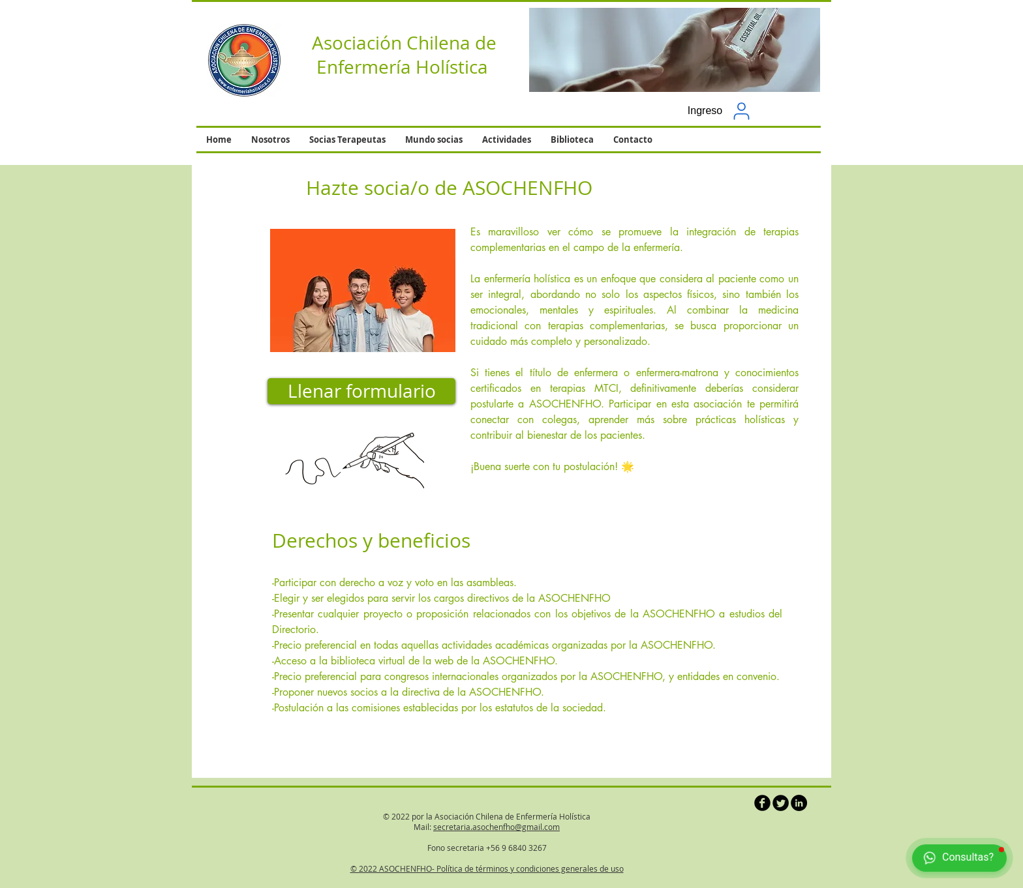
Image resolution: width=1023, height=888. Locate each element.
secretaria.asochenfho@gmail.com (496, 826)
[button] (674, 50)
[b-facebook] (762, 803)
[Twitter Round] (780, 803)
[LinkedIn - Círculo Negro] (799, 803)
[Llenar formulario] (361, 391)
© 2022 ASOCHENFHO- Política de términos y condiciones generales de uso (487, 868)
